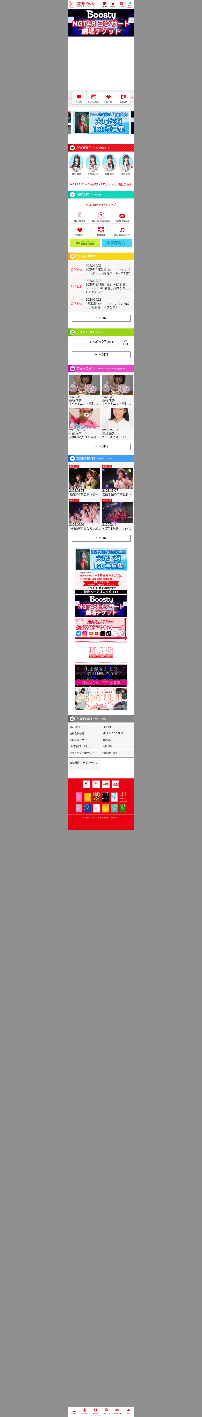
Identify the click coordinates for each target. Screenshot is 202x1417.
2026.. (101, 341)
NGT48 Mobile (85, 4)
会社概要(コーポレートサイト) (84, 765)
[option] (101, 23)
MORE (101, 318)
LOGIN (107, 727)
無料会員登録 (76, 733)
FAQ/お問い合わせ (80, 746)
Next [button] (132, 98)
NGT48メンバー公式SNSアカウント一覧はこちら (101, 184)
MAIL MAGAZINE (113, 733)
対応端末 (107, 739)
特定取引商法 (110, 752)
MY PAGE (75, 727)
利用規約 (107, 746)
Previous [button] (70, 98)
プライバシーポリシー (81, 752)
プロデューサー (78, 739)
